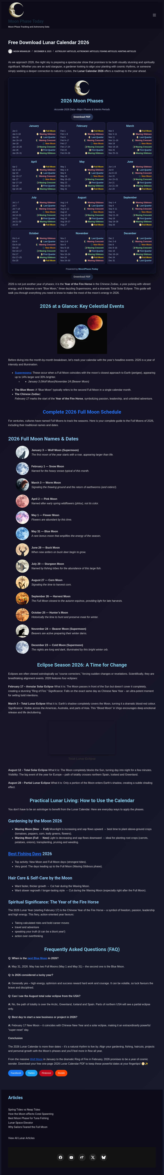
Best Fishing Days (24, 853)
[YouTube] (71, 1157)
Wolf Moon (36, 1059)
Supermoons (23, 372)
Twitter (31, 1073)
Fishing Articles (108, 51)
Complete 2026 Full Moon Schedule (82, 412)
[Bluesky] (103, 1157)
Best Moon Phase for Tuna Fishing (28, 1118)
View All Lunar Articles (21, 1138)
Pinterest (46, 1073)
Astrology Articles (65, 51)
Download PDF (82, 117)
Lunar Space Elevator (20, 1122)
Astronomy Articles (88, 51)
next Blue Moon (37, 958)
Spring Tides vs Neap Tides (24, 1109)
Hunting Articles (127, 51)
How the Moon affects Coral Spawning (30, 1113)
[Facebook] (60, 1157)
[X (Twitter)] (93, 1157)
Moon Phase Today (25, 21)
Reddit (61, 1073)
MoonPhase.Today (88, 269)
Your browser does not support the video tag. (82, 737)
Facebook (16, 1073)
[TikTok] (82, 1157)
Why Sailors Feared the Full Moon (27, 1127)
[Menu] (154, 15)
